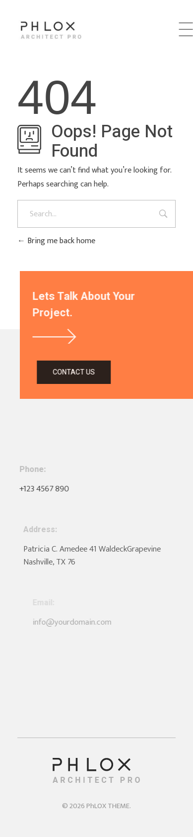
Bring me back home (56, 241)
